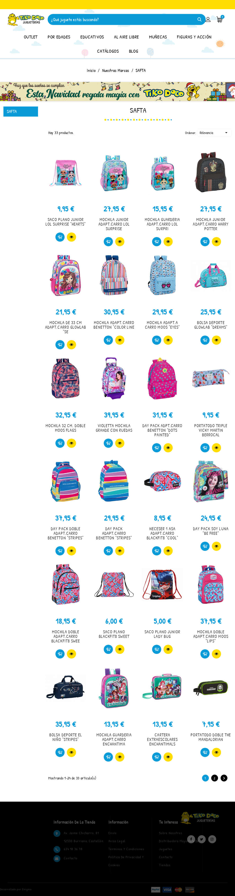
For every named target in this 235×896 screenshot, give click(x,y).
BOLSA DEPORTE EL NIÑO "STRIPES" (65, 737)
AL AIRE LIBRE (126, 37)
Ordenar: (190, 133)
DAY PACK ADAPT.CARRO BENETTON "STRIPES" (114, 533)
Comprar (60, 237)
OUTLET (31, 37)
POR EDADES (59, 37)
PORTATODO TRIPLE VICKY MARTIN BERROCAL (211, 430)
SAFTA (12, 111)
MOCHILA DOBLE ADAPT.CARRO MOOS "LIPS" (210, 636)
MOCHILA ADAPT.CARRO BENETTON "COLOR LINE (113, 325)
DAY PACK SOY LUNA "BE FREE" (211, 531)
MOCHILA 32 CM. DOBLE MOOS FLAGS (66, 428)
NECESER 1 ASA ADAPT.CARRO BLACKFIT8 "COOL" (162, 533)
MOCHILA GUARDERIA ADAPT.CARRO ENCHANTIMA (114, 739)
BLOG (133, 51)
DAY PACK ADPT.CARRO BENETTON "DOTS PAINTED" (162, 430)
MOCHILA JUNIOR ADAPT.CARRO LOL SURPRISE (114, 224)
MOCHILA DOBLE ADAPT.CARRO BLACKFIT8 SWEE (65, 636)
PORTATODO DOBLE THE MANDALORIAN (211, 737)
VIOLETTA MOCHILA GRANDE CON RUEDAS (114, 428)
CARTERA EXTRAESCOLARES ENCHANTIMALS (162, 739)
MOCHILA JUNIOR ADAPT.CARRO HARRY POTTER (211, 224)
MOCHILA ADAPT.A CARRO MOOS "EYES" (162, 325)
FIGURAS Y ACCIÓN (194, 37)
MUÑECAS (158, 37)
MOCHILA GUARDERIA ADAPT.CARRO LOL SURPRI (162, 224)
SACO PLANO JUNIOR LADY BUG (162, 634)
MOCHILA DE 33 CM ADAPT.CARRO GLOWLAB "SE (65, 327)
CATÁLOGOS (108, 51)
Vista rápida (71, 237)
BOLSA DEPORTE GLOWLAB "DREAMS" (211, 325)
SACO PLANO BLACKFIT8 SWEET (114, 634)
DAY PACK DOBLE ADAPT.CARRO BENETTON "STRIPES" (66, 533)
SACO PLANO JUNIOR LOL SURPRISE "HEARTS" (66, 222)
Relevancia (214, 132)
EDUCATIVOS (92, 37)
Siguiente (224, 778)
